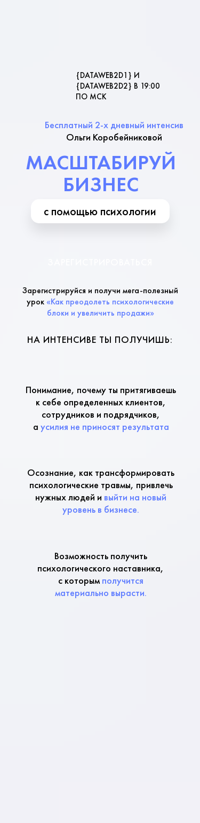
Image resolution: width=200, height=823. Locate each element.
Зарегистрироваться (100, 262)
